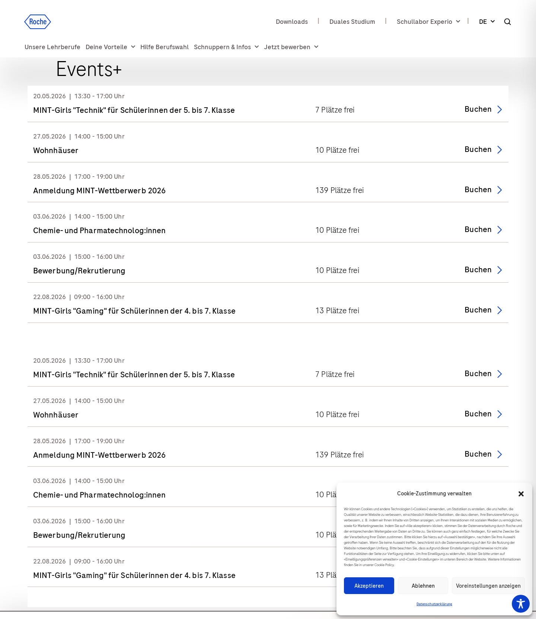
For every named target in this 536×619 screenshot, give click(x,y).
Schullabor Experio (428, 22)
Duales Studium (352, 21)
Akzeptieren (369, 586)
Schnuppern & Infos (226, 47)
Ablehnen (423, 586)
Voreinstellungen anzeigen (488, 586)
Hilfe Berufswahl (164, 46)
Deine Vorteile (110, 47)
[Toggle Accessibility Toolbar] (520, 603)
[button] (521, 494)
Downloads (292, 21)
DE (487, 22)
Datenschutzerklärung (434, 604)
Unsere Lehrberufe (52, 46)
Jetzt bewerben (291, 47)
